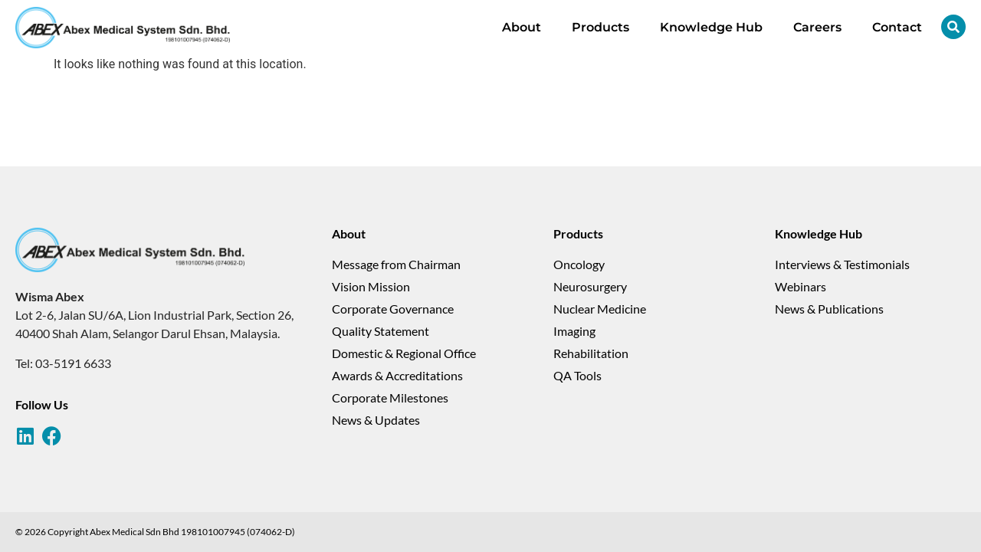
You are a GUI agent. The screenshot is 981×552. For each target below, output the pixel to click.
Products (600, 27)
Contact (897, 27)
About (521, 27)
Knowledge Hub (711, 27)
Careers (817, 27)
